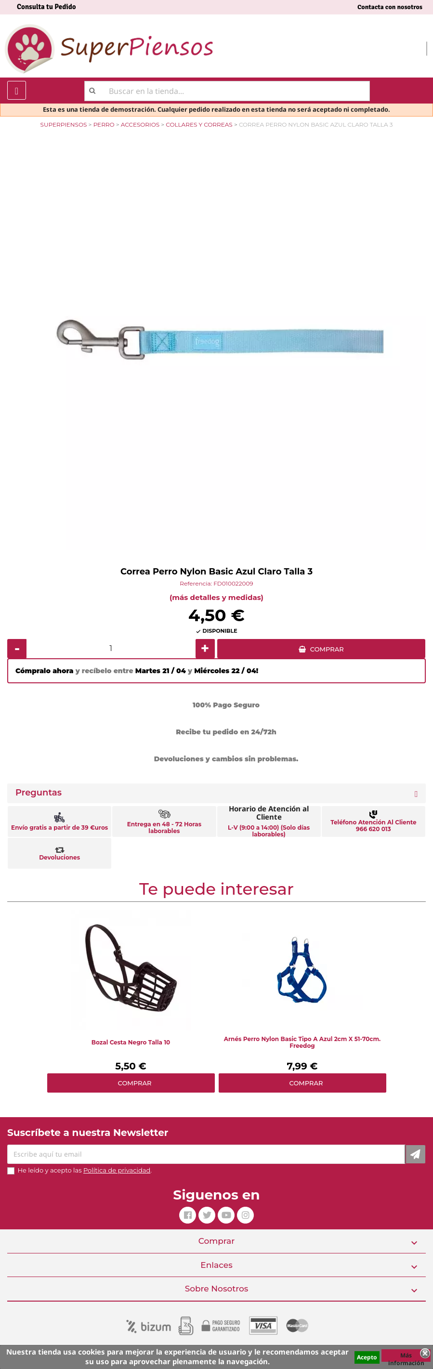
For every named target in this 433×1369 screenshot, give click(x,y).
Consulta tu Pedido (46, 6)
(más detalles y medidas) (216, 597)
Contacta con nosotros (389, 7)
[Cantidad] (111, 648)
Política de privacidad (116, 1170)
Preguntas (38, 793)
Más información (406, 1356)
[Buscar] (227, 91)
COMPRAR (327, 649)
